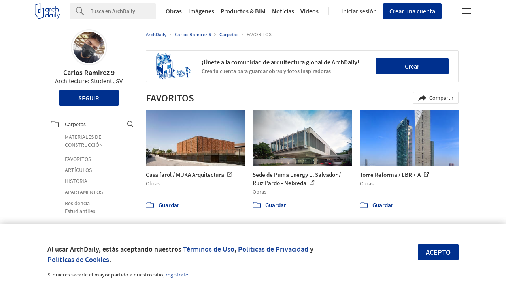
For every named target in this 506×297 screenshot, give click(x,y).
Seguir (88, 98)
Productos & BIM (243, 11)
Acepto (438, 252)
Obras (174, 11)
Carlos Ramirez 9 (89, 72)
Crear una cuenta (412, 11)
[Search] (123, 11)
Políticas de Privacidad (273, 249)
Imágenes (201, 11)
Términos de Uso (208, 249)
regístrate (177, 274)
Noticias (283, 11)
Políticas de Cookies (78, 259)
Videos (309, 11)
